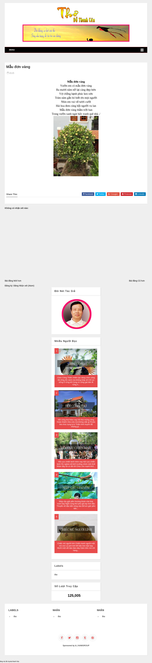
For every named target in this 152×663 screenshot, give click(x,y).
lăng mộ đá (3, 661)
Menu (12, 50)
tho (55, 574)
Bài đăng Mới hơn (13, 281)
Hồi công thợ (76, 406)
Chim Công (76, 364)
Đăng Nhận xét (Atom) (24, 285)
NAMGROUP (83, 645)
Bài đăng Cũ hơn (137, 281)
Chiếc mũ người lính (76, 529)
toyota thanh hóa (13, 661)
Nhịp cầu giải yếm (76, 487)
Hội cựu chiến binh (76, 448)
